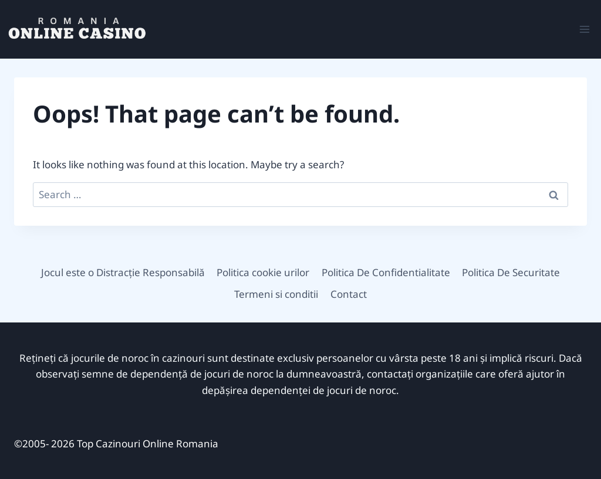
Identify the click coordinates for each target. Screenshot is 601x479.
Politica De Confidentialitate (386, 272)
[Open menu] (584, 29)
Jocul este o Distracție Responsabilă (123, 272)
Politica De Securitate (511, 272)
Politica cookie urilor (263, 272)
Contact (348, 294)
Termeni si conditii (276, 294)
